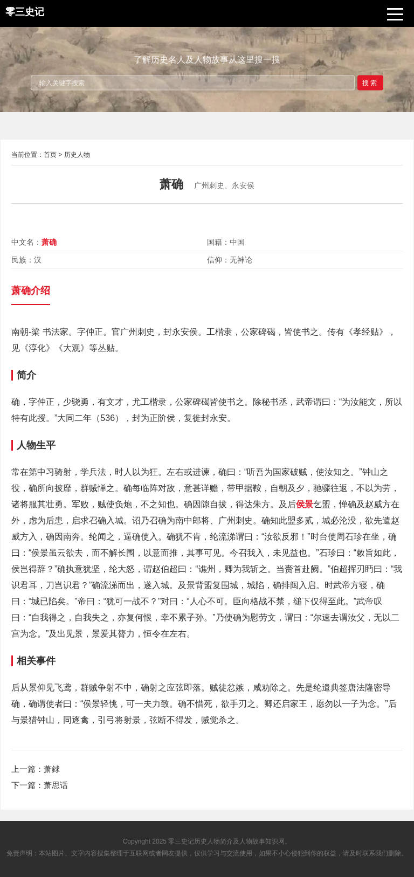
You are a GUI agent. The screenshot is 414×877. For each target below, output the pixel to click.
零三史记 (181, 841)
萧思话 (56, 785)
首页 (50, 154)
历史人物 (77, 154)
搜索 (370, 82)
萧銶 (52, 769)
